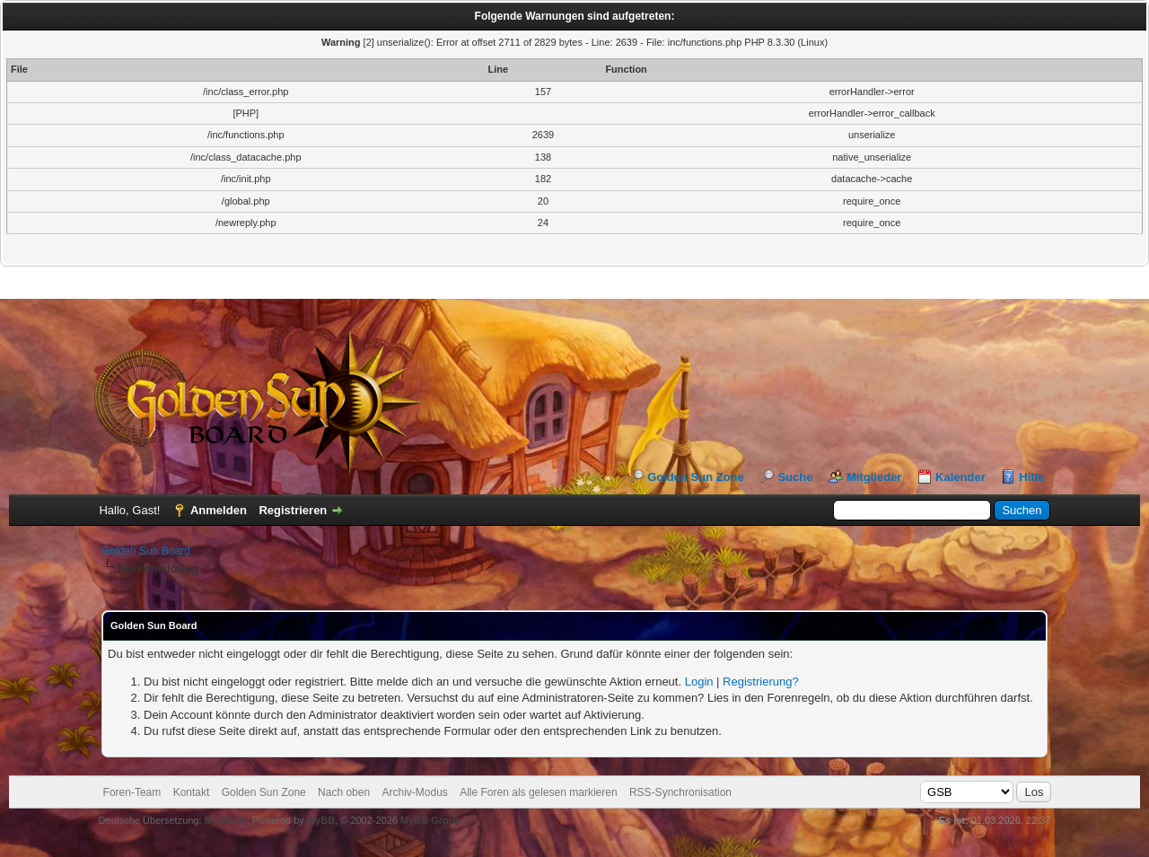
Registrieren (293, 510)
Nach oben (344, 792)
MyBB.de (226, 820)
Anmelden (218, 510)
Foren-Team (132, 792)
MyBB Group (430, 820)
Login (699, 681)
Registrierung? (761, 681)
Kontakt (191, 792)
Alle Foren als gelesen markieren (538, 792)
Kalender (960, 477)
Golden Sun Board (145, 551)
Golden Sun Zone (695, 477)
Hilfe (1031, 477)
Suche (794, 477)
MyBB (321, 820)
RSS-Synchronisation (680, 792)
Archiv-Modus (414, 792)
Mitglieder (873, 477)
